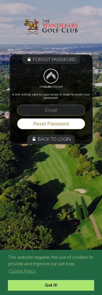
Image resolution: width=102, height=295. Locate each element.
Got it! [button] (51, 285)
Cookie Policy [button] (22, 271)
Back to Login (51, 139)
